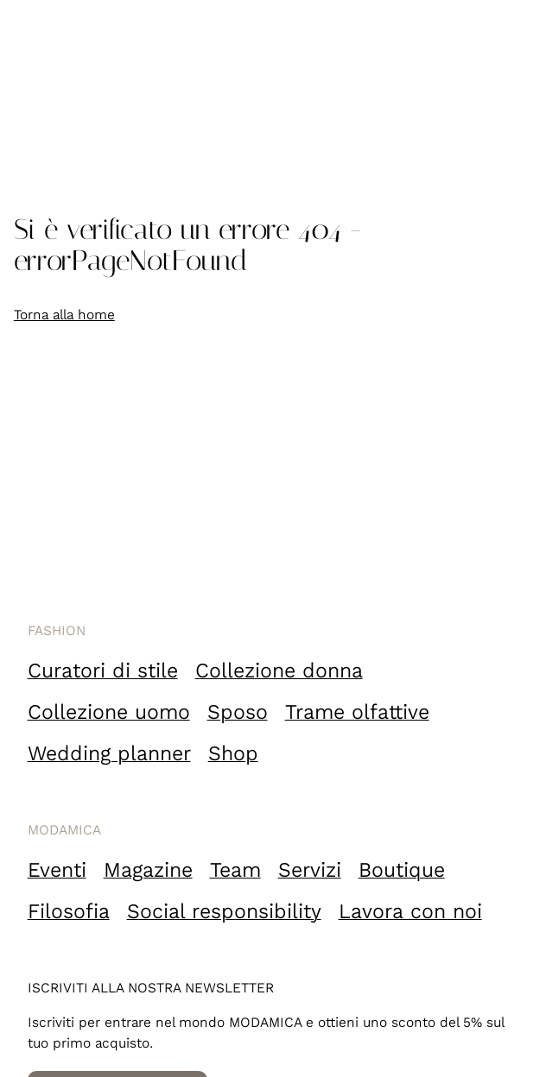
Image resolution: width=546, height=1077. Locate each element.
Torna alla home (64, 314)
